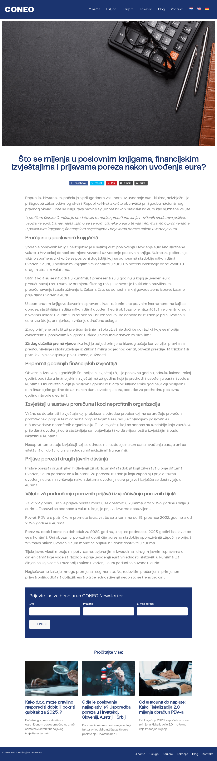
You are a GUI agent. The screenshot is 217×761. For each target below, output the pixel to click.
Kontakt (177, 9)
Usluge (111, 9)
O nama (94, 9)
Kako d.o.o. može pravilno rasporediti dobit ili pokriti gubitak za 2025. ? (50, 707)
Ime (31, 604)
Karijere (128, 9)
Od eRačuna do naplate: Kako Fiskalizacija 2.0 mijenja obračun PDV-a (162, 707)
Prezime (88, 604)
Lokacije (146, 9)
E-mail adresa (145, 604)
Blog (161, 9)
